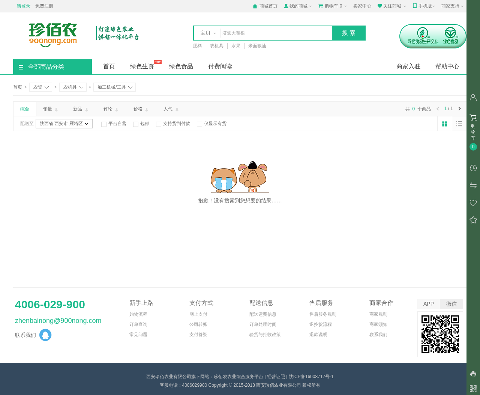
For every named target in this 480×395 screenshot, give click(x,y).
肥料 (197, 45)
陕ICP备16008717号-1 (311, 376)
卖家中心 (362, 6)
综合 (24, 109)
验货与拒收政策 (265, 334)
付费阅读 (220, 66)
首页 (109, 66)
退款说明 (318, 334)
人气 (172, 109)
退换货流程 (320, 324)
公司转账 (198, 324)
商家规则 (378, 314)
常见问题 (138, 334)
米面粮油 (257, 45)
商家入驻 (408, 66)
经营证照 (276, 376)
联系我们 (378, 334)
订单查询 (138, 324)
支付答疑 (198, 334)
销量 (51, 109)
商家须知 (378, 324)
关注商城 (392, 6)
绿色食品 (181, 66)
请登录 (23, 6)
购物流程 (138, 314)
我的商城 (298, 6)
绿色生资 (142, 66)
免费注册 (44, 6)
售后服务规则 (322, 314)
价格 (142, 109)
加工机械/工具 (115, 87)
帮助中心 (447, 66)
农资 (41, 87)
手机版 (424, 6)
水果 (235, 45)
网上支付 (198, 314)
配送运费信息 (262, 314)
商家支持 (453, 6)
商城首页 (265, 6)
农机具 (217, 45)
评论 (112, 109)
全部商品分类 (41, 66)
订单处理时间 (262, 324)
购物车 (333, 6)
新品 (81, 109)
